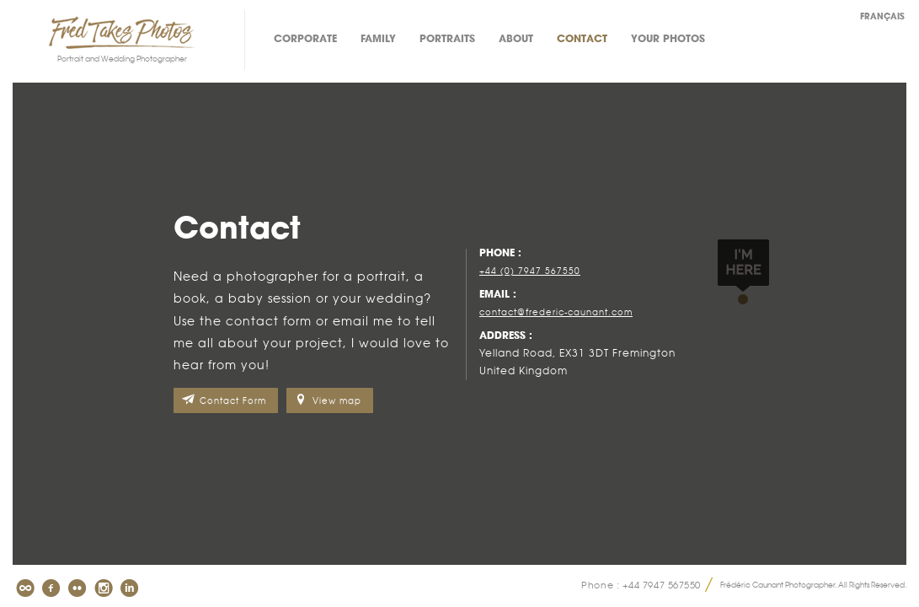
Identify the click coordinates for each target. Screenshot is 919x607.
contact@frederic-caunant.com (556, 312)
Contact (582, 39)
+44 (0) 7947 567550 (529, 271)
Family (378, 39)
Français (882, 17)
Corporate (305, 39)
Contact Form (233, 400)
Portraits (447, 39)
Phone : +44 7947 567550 (641, 584)
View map (337, 400)
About (516, 39)
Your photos (668, 39)
